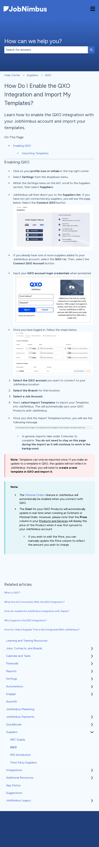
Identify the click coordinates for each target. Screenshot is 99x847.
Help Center (12, 75)
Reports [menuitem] (11, 671)
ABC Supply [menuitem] (17, 739)
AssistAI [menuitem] (11, 701)
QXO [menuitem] (13, 747)
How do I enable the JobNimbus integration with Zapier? (36, 611)
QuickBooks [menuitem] (14, 724)
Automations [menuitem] (14, 686)
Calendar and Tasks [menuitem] (18, 656)
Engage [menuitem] (11, 694)
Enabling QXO (22, 145)
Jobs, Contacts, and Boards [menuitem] (24, 648)
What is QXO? (12, 592)
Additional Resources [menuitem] (20, 777)
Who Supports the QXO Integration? (25, 620)
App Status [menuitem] (13, 785)
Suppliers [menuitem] (12, 732)
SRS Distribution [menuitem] (20, 755)
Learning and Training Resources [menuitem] (27, 640)
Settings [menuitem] (11, 678)
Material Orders (35, 495)
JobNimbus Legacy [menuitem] (18, 800)
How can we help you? (33, 41)
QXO (48, 75)
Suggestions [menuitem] (14, 793)
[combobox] (46, 49)
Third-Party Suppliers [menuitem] (23, 762)
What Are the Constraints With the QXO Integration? (34, 602)
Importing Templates (35, 153)
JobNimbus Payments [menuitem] (20, 716)
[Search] (91, 49)
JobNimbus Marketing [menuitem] (20, 709)
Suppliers (32, 75)
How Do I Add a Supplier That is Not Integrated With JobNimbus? (42, 629)
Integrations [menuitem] (14, 770)
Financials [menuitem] (12, 663)
